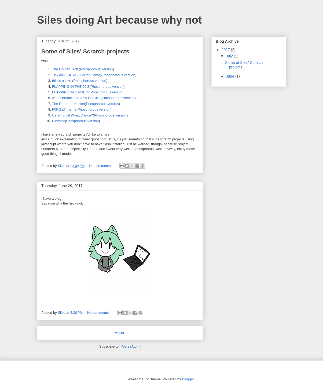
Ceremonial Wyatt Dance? (72, 115)
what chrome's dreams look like (76, 98)
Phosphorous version (96, 69)
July (230, 56)
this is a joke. (62, 81)
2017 (226, 50)
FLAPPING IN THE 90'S (71, 87)
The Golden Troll (65, 69)
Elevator (58, 121)
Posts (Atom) (130, 346)
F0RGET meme (64, 109)
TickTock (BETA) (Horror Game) (76, 75)
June (230, 76)
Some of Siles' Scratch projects (85, 51)
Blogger (188, 379)
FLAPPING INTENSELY (70, 92)
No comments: (100, 166)
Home (120, 332)
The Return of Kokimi (68, 104)
